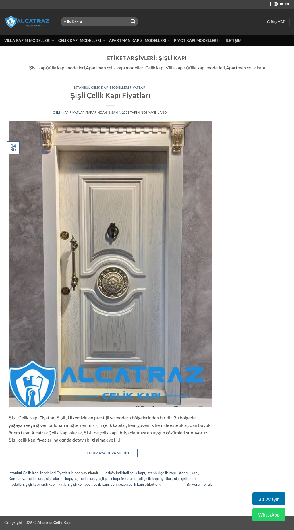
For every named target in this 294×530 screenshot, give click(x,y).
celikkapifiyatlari (69, 112)
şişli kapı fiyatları (55, 484)
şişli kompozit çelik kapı (90, 484)
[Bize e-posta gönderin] (287, 4)
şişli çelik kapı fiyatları (154, 478)
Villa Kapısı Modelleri (29, 40)
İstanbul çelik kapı (161, 473)
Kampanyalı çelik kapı (26, 478)
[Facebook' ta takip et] (270, 4)
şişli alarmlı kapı (59, 478)
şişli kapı (33, 484)
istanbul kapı (187, 473)
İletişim (233, 40)
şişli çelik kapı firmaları (116, 478)
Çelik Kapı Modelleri (81, 40)
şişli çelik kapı (85, 478)
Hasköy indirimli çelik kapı (123, 473)
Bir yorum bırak (199, 484)
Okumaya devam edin (110, 453)
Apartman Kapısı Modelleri (139, 40)
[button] (276, 22)
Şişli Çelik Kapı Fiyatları (110, 95)
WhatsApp (269, 514)
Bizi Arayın (269, 499)
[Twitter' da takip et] (281, 4)
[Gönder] (133, 22)
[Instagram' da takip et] (276, 4)
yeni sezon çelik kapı (127, 484)
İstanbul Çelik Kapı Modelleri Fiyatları (110, 87)
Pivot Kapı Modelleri (198, 40)
